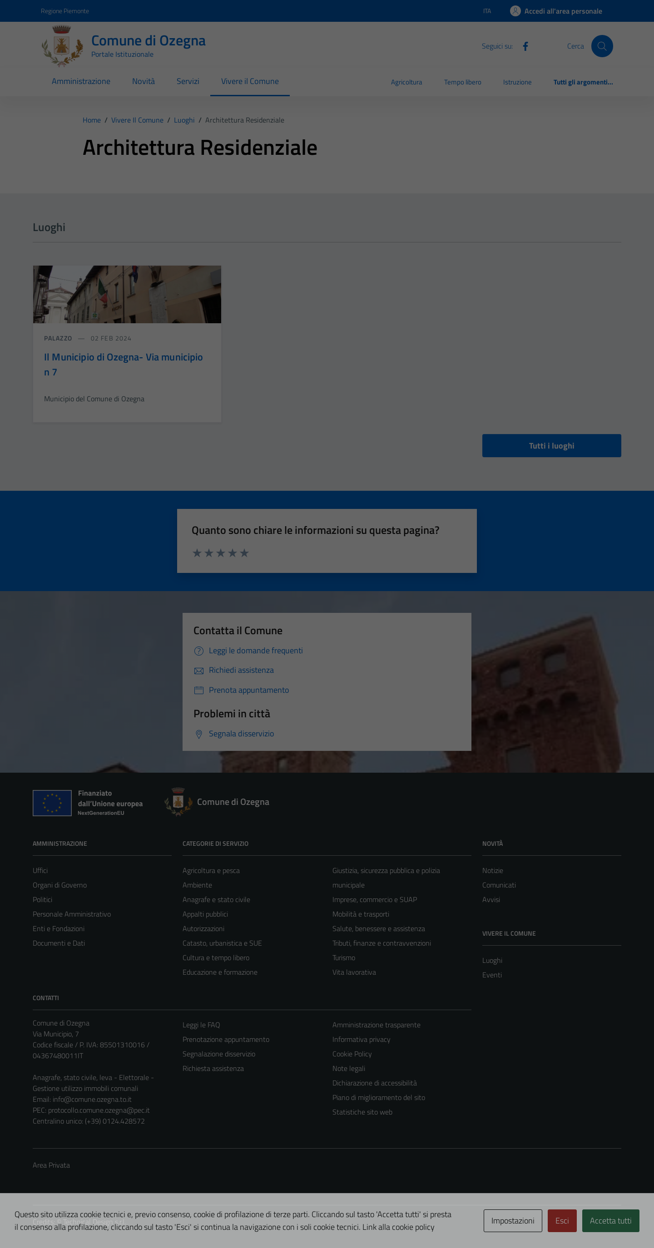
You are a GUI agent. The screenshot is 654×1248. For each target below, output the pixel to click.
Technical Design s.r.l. (94, 1221)
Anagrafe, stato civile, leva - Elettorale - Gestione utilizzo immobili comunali (93, 1083)
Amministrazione (81, 81)
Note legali (348, 1068)
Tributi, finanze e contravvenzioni (381, 942)
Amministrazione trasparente (376, 1024)
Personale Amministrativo (72, 913)
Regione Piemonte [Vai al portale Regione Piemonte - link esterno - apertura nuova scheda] (65, 10)
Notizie (492, 870)
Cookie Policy (352, 1053)
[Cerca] (602, 46)
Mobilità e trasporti (360, 913)
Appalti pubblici (205, 913)
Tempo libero (462, 82)
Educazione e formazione (220, 972)
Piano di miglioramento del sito (378, 1097)
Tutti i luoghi (552, 445)
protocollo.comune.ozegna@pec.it (99, 1110)
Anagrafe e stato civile (216, 899)
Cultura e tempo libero (216, 957)
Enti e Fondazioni (58, 928)
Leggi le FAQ (201, 1024)
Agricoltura (406, 82)
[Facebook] (522, 45)
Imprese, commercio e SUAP (374, 899)
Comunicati (499, 884)
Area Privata (51, 1164)
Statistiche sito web (362, 1111)
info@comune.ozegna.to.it (92, 1099)
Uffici (40, 870)
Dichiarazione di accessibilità (374, 1082)
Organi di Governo (60, 884)
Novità (143, 81)
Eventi (492, 974)
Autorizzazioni (203, 928)
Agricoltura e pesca (211, 870)
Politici (42, 899)
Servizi (188, 81)
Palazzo (59, 338)
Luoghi (492, 960)
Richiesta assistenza (213, 1068)
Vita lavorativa (354, 972)
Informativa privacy (361, 1039)
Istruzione (517, 82)
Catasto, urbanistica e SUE (222, 942)
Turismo (343, 957)
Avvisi (491, 899)
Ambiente (197, 884)
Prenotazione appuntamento (226, 1039)
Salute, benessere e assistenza (378, 928)
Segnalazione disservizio (219, 1053)
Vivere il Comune (250, 81)
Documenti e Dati (59, 942)
